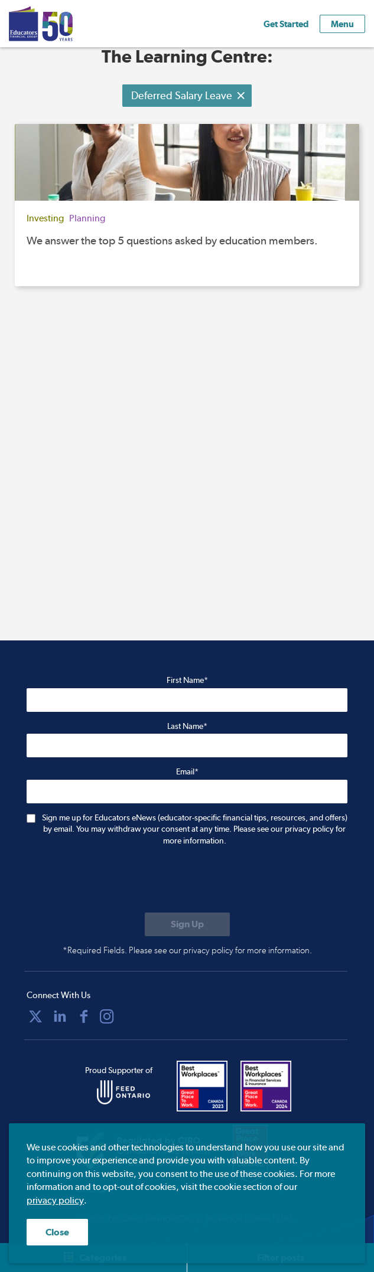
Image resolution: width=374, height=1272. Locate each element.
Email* (187, 771)
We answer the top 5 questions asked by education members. (172, 240)
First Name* (187, 680)
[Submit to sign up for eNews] (187, 924)
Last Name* (187, 726)
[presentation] (116, 881)
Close (57, 1232)
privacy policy (55, 1200)
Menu (342, 24)
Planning (87, 218)
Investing (45, 218)
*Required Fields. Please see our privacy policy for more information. (187, 950)
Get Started (286, 24)
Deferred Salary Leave (188, 95)
